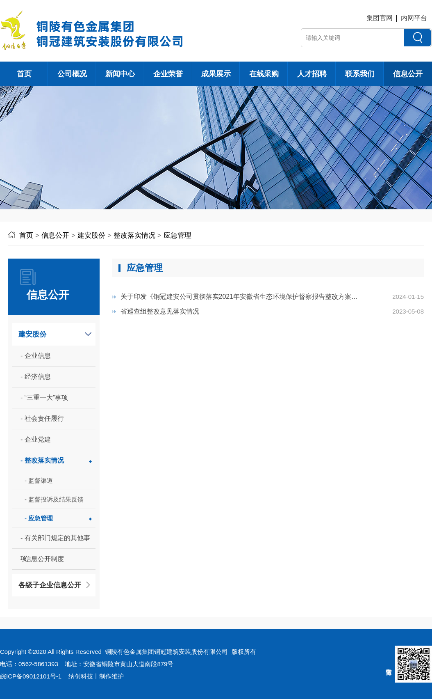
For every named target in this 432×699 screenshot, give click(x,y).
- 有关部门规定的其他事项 (55, 541)
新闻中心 (120, 74)
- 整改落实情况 (42, 460)
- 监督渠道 (39, 480)
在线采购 (264, 74)
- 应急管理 (39, 518)
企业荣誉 (168, 74)
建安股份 (91, 235)
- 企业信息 (35, 355)
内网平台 (414, 17)
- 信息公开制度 (42, 558)
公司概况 (72, 74)
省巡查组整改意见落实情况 (160, 311)
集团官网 (379, 17)
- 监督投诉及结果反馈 (54, 499)
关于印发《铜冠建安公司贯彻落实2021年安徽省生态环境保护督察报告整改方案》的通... (239, 298)
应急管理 (177, 235)
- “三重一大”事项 (44, 397)
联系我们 (360, 74)
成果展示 (216, 74)
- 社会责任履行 (42, 418)
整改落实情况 (134, 235)
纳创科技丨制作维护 (96, 676)
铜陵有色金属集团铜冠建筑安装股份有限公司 (166, 651)
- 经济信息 (35, 376)
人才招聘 (312, 74)
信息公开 (408, 74)
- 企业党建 (35, 439)
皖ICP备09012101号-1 (30, 676)
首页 (24, 74)
